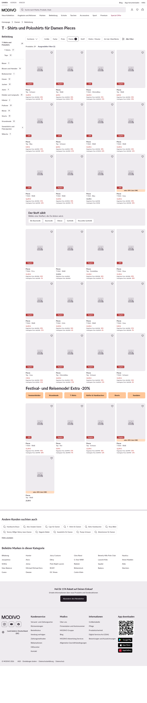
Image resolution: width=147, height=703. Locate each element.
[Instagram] (4, 679)
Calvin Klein (78, 627)
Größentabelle (94, 677)
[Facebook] (18, 679)
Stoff (83, 39)
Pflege (91, 681)
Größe (46, 39)
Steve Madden (127, 614)
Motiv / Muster (94, 39)
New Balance (7, 623)
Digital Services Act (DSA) (99, 689)
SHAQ (4, 619)
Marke (73, 39)
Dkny (52, 614)
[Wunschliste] (137, 9)
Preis (63, 39)
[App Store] (125, 700)
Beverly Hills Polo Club (107, 610)
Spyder (100, 619)
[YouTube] (11, 679)
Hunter (28, 610)
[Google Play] (125, 695)
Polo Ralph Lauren (57, 619)
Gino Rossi (78, 610)
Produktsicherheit (96, 685)
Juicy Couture (55, 610)
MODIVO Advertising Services (71, 693)
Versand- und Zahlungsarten (42, 677)
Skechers (125, 623)
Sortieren (32, 39)
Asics (28, 614)
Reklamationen (36, 698)
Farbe (55, 39)
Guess (4, 627)
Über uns (63, 677)
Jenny (28, 619)
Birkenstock (78, 623)
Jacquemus (6, 614)
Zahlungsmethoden (38, 693)
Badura (101, 623)
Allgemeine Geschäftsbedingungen (73, 698)
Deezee (28, 627)
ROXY (52, 623)
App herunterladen (132, 3)
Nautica (125, 610)
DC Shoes (53, 627)
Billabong (5, 610)
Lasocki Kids (103, 614)
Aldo (124, 619)
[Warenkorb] (142, 9)
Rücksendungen (37, 681)
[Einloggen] (132, 9)
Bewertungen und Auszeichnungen (102, 693)
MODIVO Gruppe (67, 685)
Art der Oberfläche (111, 39)
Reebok (77, 619)
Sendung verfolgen (38, 689)
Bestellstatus (36, 685)
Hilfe (143, 3)
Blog (121, 3)
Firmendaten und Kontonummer (72, 681)
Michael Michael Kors (34, 623)
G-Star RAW (79, 614)
